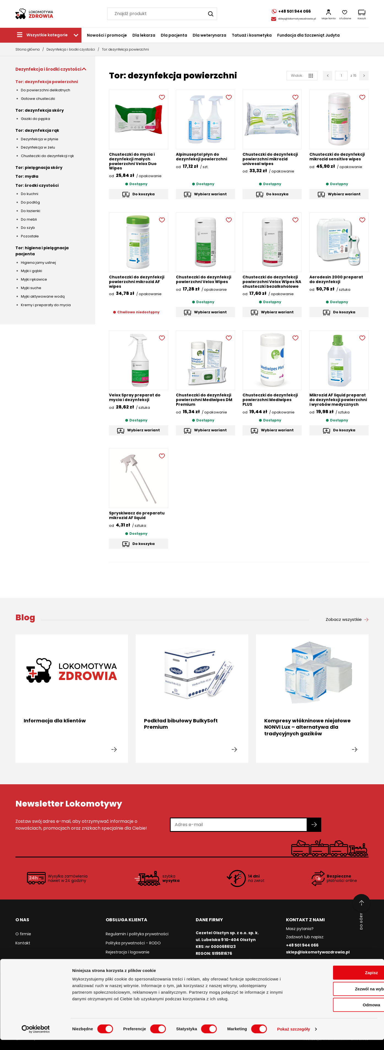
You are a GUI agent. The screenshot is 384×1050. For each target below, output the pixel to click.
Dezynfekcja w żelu (38, 147)
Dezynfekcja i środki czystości (71, 49)
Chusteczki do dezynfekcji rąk (47, 155)
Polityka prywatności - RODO (133, 943)
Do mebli (29, 219)
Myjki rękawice (34, 279)
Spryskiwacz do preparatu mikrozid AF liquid (137, 515)
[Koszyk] (362, 14)
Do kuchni (29, 193)
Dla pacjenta (174, 35)
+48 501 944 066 (302, 945)
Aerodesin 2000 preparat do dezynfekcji (336, 279)
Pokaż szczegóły (293, 1039)
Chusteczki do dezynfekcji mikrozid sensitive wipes (337, 157)
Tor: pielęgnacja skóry (38, 167)
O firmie (23, 934)
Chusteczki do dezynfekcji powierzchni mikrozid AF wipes (137, 281)
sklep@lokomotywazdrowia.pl (297, 18)
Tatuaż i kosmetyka (252, 35)
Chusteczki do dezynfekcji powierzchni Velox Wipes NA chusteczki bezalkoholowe (272, 281)
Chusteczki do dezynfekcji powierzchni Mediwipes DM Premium (204, 399)
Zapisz (338, 982)
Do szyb (28, 227)
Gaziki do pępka (35, 118)
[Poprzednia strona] (327, 75)
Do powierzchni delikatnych (45, 90)
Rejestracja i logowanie (127, 952)
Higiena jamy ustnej (38, 262)
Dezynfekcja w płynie (39, 139)
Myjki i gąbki (31, 270)
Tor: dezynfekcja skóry (39, 110)
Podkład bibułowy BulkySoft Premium (181, 723)
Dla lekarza (143, 35)
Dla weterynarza (209, 35)
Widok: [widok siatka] (302, 75)
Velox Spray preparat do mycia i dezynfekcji (134, 397)
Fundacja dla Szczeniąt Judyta (308, 35)
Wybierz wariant (210, 194)
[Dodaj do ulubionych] (161, 96)
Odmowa (338, 1015)
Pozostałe (30, 236)
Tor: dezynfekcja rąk (37, 130)
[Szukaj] (210, 14)
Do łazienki (30, 210)
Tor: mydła (26, 176)
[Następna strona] (364, 75)
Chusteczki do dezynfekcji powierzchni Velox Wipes (204, 279)
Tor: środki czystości (37, 185)
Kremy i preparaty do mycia (46, 305)
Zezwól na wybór (338, 999)
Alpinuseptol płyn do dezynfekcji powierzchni (201, 157)
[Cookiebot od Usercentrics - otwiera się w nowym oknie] (36, 1039)
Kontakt (22, 943)
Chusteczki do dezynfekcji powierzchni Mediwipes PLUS (270, 399)
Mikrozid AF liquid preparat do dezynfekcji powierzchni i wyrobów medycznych (338, 399)
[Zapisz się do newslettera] (314, 825)
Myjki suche (31, 287)
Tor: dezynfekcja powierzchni (46, 81)
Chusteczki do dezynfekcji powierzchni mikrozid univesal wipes (270, 159)
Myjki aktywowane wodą (43, 296)
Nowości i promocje (107, 35)
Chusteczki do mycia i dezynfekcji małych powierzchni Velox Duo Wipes (133, 161)
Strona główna (27, 49)
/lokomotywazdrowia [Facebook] (310, 965)
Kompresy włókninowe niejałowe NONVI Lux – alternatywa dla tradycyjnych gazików (307, 727)
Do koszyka (143, 194)
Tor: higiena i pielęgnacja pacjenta (42, 251)
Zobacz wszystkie (344, 620)
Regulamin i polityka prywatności (137, 934)
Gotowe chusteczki (38, 98)
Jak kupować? (119, 961)
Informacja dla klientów (55, 720)
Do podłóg (30, 202)
